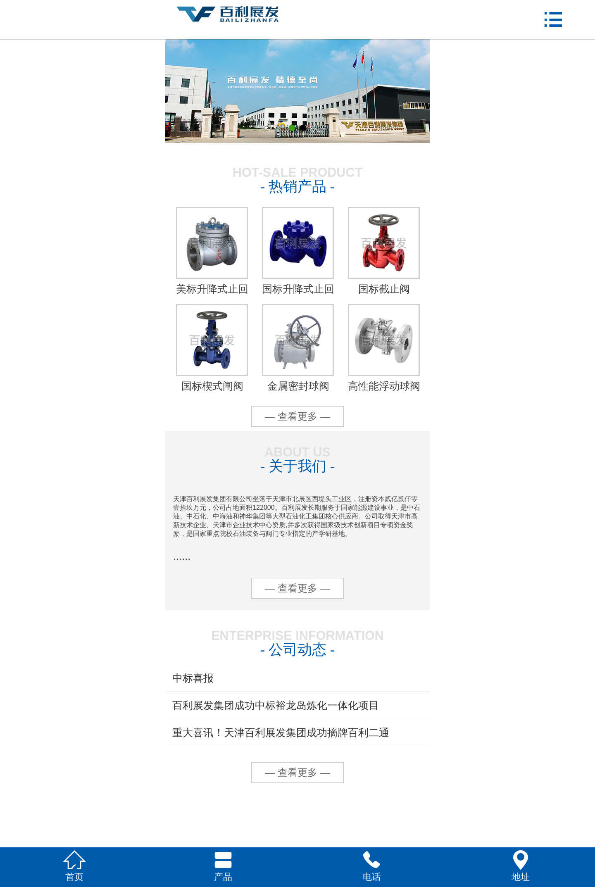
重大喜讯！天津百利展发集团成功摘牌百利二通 (280, 732)
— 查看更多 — (297, 416)
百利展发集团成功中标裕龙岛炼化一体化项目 (275, 705)
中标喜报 (193, 678)
